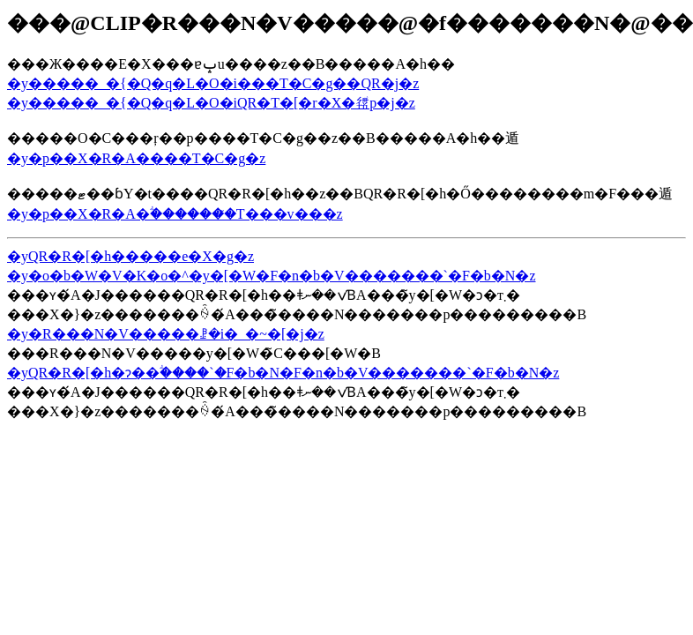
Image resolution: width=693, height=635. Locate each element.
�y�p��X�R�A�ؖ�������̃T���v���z (175, 213)
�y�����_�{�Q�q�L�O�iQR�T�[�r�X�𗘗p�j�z (211, 102)
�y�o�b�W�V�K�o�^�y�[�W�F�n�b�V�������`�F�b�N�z (271, 275)
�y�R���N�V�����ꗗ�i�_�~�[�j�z (165, 333)
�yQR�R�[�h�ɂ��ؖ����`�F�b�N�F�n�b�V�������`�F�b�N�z (283, 372)
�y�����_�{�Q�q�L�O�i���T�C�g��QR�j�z (213, 83)
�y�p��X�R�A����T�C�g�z (136, 158)
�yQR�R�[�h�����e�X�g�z (130, 256)
